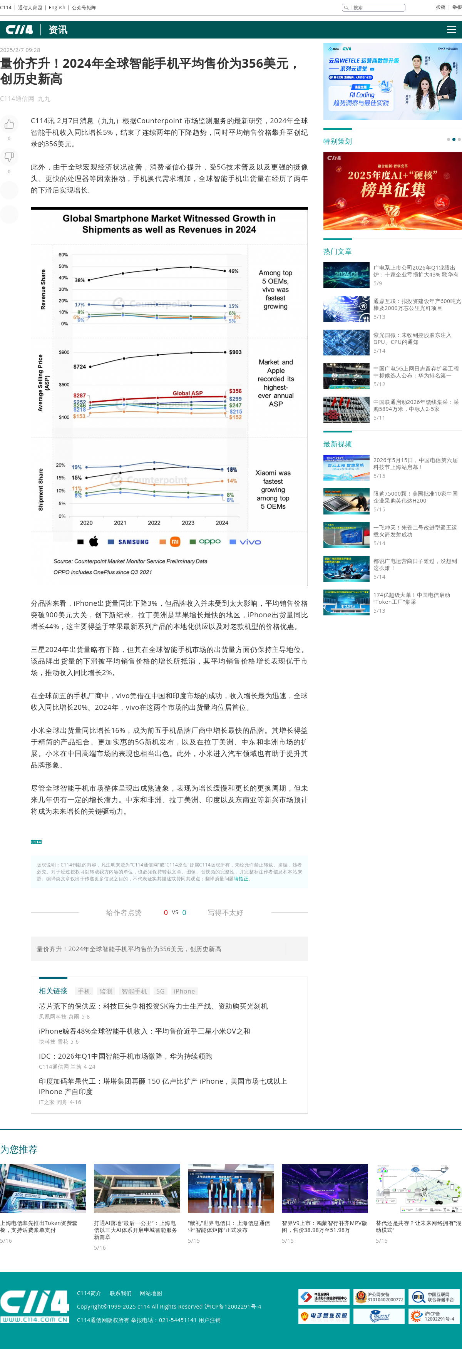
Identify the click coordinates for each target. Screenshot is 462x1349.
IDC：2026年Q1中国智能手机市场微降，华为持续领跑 (126, 1056)
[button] (448, 139)
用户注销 (210, 1320)
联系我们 (121, 1293)
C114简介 (89, 1293)
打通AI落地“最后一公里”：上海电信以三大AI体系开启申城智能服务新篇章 (135, 1229)
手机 (140, 178)
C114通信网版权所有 (103, 1320)
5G (221, 166)
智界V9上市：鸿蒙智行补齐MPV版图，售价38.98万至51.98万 (324, 1226)
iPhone (85, 603)
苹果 (182, 614)
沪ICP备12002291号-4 (232, 1306)
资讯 (58, 29)
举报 (457, 7)
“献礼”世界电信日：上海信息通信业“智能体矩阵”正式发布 (229, 1226)
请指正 (241, 878)
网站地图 (151, 1293)
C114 (6, 7)
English (57, 7)
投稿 (441, 7)
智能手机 (45, 132)
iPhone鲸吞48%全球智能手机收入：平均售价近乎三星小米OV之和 (145, 1031)
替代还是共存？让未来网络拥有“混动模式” (419, 1226)
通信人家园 (30, 7)
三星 (38, 649)
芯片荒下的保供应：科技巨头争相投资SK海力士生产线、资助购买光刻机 (153, 1005)
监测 (206, 120)
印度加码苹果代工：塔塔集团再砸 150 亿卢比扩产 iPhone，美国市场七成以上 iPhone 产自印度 (163, 1086)
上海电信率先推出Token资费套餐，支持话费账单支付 (39, 1226)
